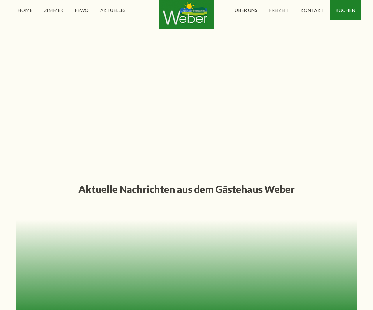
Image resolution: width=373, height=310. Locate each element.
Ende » (255, 125)
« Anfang (119, 125)
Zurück (142, 125)
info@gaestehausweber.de (186, 214)
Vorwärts (233, 125)
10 (214, 125)
